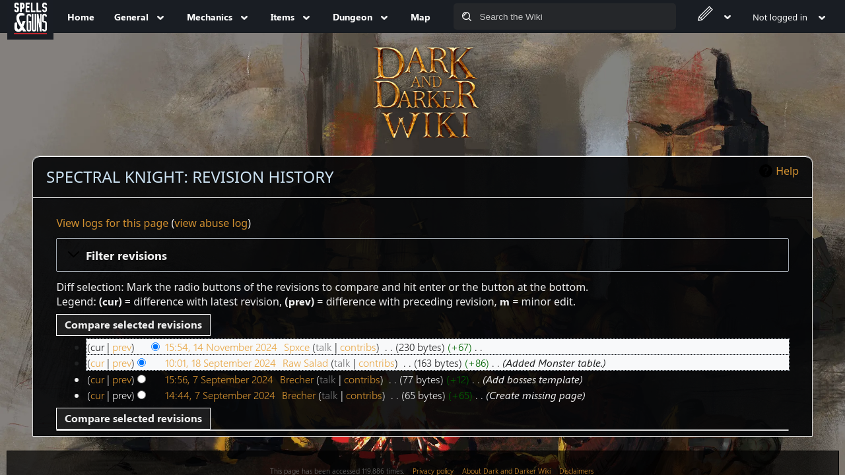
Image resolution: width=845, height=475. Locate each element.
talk (324, 347)
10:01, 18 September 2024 (220, 362)
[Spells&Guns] (30, 16)
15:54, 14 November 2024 (221, 347)
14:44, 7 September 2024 (220, 395)
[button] (422, 254)
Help (787, 170)
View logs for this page (112, 223)
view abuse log (211, 223)
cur (97, 362)
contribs (358, 347)
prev (121, 347)
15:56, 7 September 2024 (219, 379)
